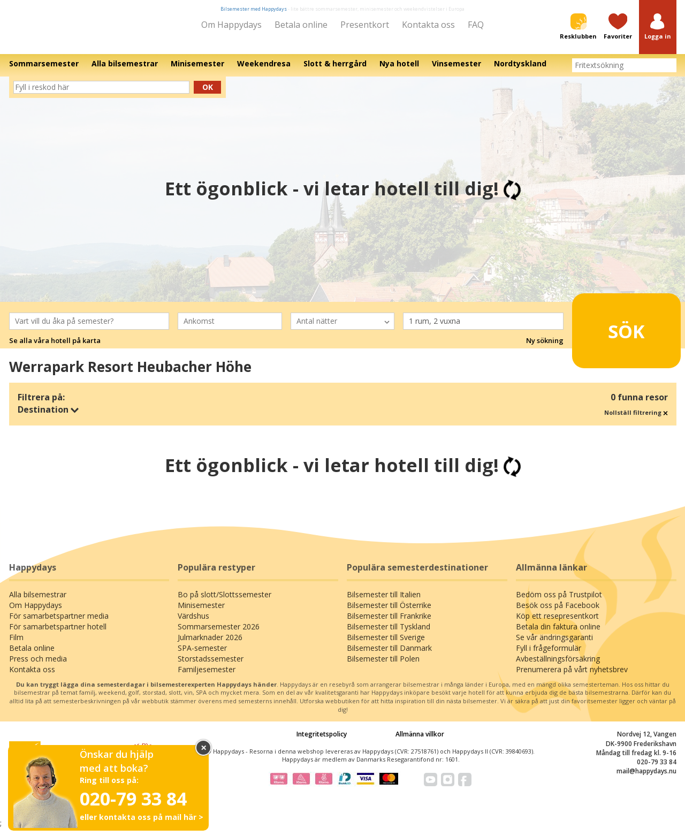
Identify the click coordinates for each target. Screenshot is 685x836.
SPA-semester (202, 655)
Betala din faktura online (558, 634)
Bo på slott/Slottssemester (224, 602)
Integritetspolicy (321, 741)
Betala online (301, 25)
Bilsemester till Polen (383, 666)
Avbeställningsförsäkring (558, 666)
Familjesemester (206, 677)
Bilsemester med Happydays (253, 8)
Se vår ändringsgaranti (554, 645)
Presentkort (364, 25)
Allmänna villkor (419, 741)
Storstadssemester (210, 666)
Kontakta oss (428, 25)
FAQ (476, 25)
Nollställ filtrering (636, 420)
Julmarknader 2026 (210, 645)
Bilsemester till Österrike (389, 612)
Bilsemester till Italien (384, 602)
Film (16, 645)
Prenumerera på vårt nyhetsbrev (572, 677)
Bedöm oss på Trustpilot (559, 602)
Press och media (38, 666)
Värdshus (193, 623)
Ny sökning (545, 348)
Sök (609, 333)
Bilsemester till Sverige (386, 645)
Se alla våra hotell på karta (55, 348)
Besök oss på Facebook (557, 612)
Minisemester (201, 612)
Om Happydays (231, 25)
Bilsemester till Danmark (389, 655)
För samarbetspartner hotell (57, 634)
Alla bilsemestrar (37, 602)
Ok (207, 94)
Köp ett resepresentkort (557, 623)
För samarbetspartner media (59, 623)
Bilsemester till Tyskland (388, 634)
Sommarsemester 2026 (219, 634)
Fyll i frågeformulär (548, 655)
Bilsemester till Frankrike (389, 623)
